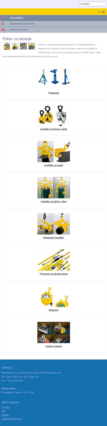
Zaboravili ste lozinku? (12, 418)
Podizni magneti (54, 346)
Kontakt (5, 415)
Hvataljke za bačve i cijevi (54, 201)
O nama (5, 407)
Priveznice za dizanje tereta (54, 274)
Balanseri (53, 310)
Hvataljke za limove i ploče (53, 129)
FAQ (4, 411)
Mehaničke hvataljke (53, 237)
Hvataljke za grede (53, 165)
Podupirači (53, 93)
